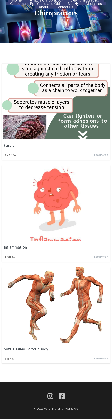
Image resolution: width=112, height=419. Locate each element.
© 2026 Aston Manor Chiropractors (56, 408)
